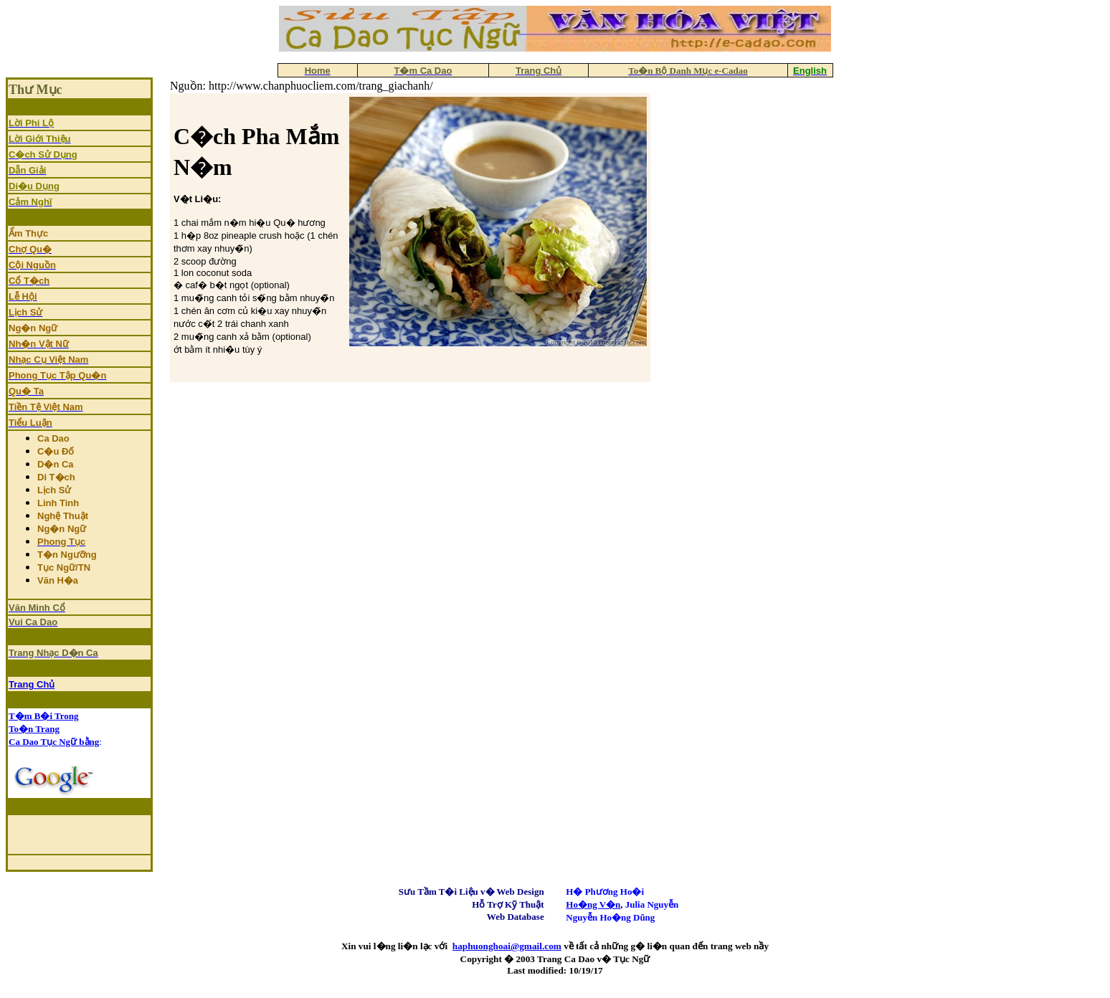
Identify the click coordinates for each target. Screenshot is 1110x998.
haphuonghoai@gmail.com (506, 946)
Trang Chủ (31, 684)
